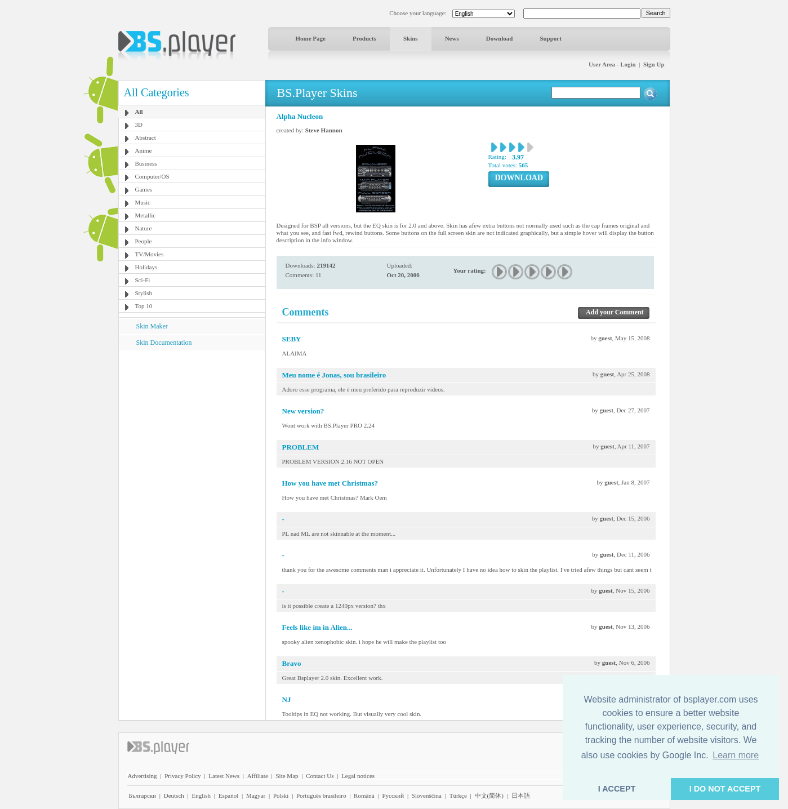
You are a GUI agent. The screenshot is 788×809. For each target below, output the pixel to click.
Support (551, 38)
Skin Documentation (164, 342)
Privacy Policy (182, 775)
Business (146, 163)
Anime (143, 150)
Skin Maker (152, 326)
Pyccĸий (393, 795)
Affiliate (257, 775)
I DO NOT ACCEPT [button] (725, 788)
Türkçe (458, 795)
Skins (410, 38)
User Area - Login (612, 64)
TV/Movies (149, 254)
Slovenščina (427, 795)
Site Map (286, 775)
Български (143, 795)
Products (364, 38)
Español (228, 795)
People (143, 241)
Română (364, 795)
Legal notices (358, 775)
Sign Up (654, 64)
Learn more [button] (736, 755)
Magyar (255, 795)
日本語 (520, 795)
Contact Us (319, 775)
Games (144, 189)
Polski (281, 795)
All (139, 111)
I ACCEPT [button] (617, 788)
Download (499, 38)
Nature (143, 228)
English (201, 795)
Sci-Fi (142, 280)
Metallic (145, 215)
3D (139, 124)
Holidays (146, 267)
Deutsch (174, 795)
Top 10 (144, 306)
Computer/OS (152, 176)
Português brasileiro (321, 795)
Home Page (311, 38)
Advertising (142, 775)
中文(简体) (489, 795)
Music (143, 202)
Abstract (145, 137)
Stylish (144, 293)
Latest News (223, 775)
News (452, 38)
